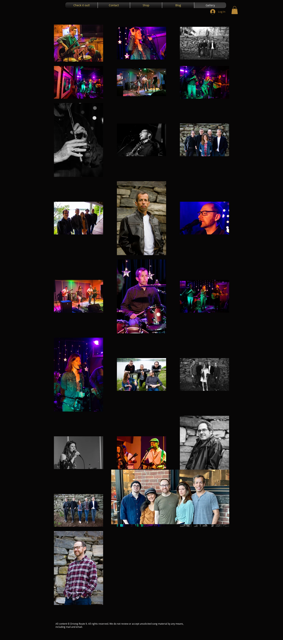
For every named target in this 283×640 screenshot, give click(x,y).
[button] (234, 10)
